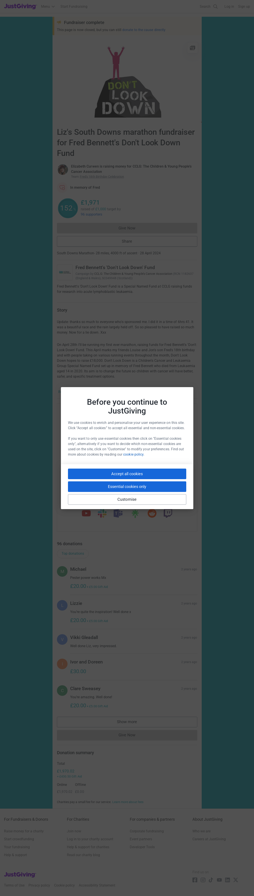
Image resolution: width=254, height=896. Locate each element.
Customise (127, 499)
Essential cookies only (127, 486)
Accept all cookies (127, 473)
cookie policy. (133, 454)
